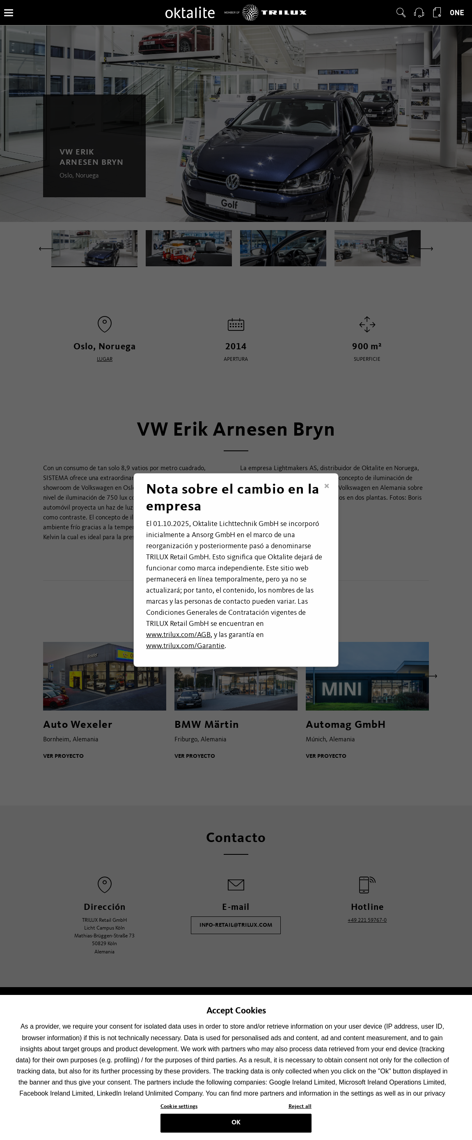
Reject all (300, 1114)
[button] (401, 12)
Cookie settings (178, 1114)
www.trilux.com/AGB (178, 635)
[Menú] (8, 12)
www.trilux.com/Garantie (185, 646)
